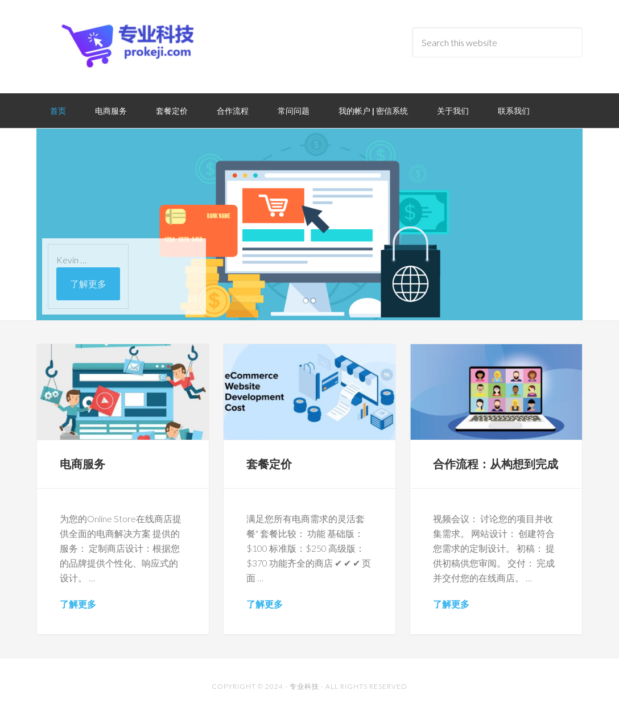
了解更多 (88, 283)
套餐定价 (269, 464)
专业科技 (304, 686)
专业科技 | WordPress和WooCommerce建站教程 (127, 45)
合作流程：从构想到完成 (495, 464)
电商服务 (82, 464)
